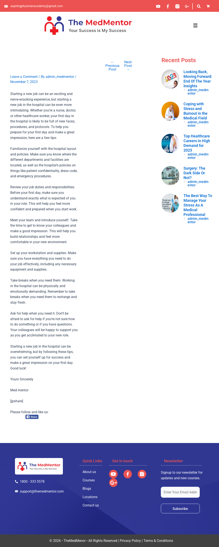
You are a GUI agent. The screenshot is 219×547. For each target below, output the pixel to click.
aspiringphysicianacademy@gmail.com (36, 6)
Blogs (87, 489)
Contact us (91, 505)
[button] (195, 25)
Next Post (128, 65)
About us (89, 472)
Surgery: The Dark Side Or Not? (194, 173)
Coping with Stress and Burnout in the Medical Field (195, 111)
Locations (90, 497)
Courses (89, 480)
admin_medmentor (198, 91)
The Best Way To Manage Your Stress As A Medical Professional (197, 205)
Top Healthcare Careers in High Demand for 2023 (196, 143)
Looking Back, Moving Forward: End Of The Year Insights (197, 78)
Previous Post (112, 65)
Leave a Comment (24, 77)
